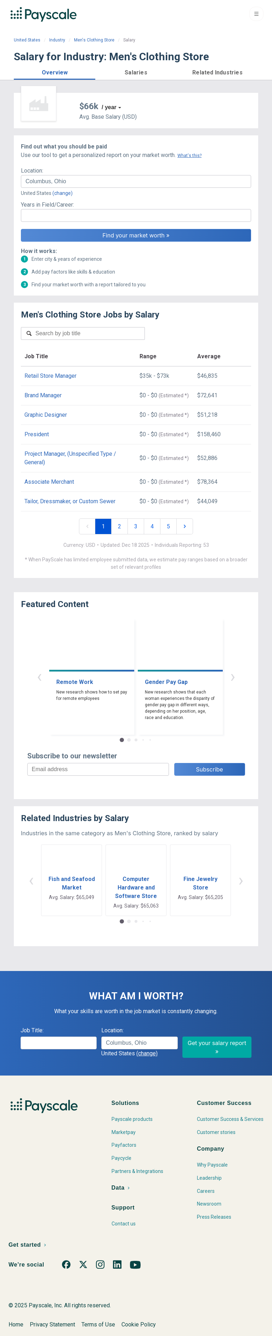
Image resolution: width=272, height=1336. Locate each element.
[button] (54, 71)
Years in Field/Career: (47, 204)
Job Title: (32, 1030)
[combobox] (136, 181)
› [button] (232, 676)
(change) (62, 193)
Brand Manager (43, 395)
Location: (32, 170)
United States (27, 40)
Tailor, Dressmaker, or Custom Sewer (69, 501)
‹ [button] (39, 676)
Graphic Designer (45, 414)
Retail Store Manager (50, 375)
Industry (57, 40)
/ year (109, 107)
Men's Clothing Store (94, 40)
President (36, 434)
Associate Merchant (49, 481)
